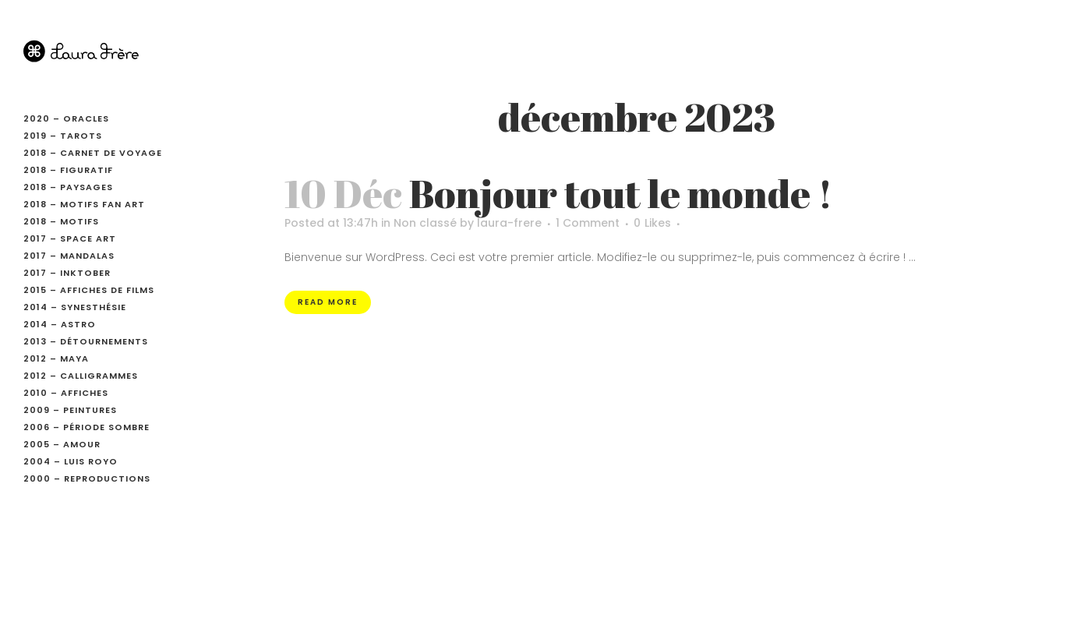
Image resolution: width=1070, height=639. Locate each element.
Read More (328, 302)
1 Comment (588, 223)
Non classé (425, 223)
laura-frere (509, 223)
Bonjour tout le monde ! (620, 193)
